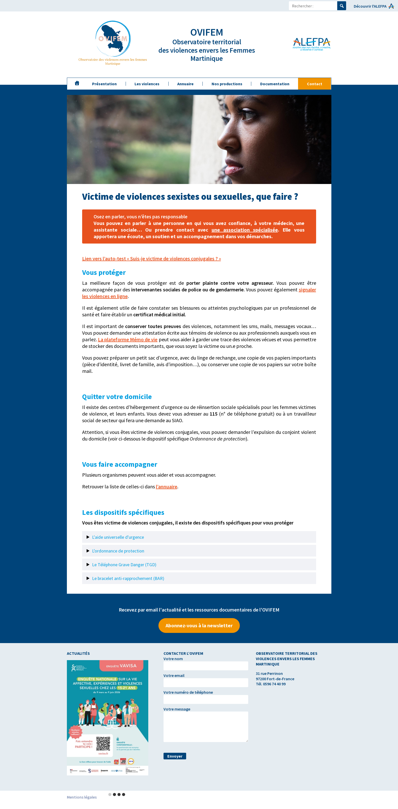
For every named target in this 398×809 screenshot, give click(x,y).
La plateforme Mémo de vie (128, 339)
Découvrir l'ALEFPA (370, 6)
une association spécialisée (245, 229)
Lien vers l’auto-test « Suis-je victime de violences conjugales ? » (151, 258)
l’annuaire (166, 486)
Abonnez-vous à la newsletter (199, 625)
